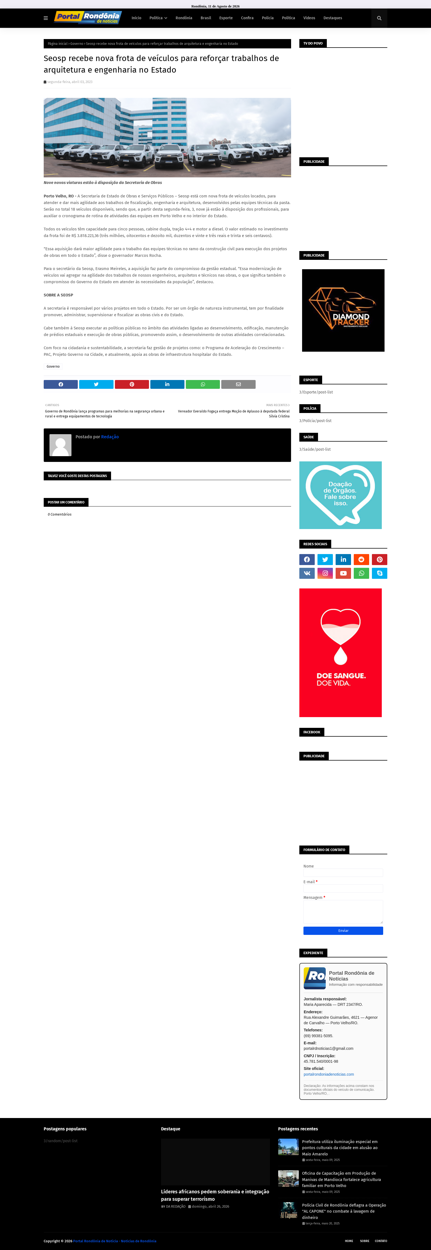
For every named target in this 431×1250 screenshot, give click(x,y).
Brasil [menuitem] (206, 18)
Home (349, 1241)
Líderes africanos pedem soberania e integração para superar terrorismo (215, 1195)
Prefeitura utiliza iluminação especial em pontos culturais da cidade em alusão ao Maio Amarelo (340, 1148)
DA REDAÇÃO (176, 1206)
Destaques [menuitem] (333, 18)
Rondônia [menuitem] (184, 18)
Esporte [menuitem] (226, 18)
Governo (76, 44)
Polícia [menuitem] (268, 18)
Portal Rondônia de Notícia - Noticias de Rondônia (114, 1241)
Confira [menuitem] (247, 18)
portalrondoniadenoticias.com (329, 1074)
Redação (109, 436)
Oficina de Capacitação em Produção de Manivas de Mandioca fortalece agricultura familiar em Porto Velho (341, 1179)
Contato (381, 1241)
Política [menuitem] (156, 18)
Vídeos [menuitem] (309, 18)
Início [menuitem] (136, 18)
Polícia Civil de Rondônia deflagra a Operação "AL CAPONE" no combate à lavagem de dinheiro (344, 1211)
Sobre (364, 1241)
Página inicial (58, 44)
